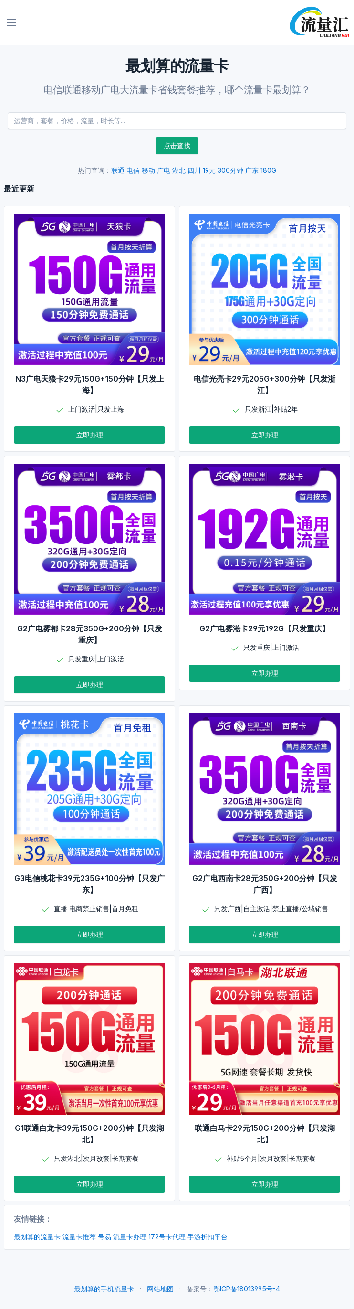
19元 (209, 170)
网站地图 (160, 1289)
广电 (163, 170)
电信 (133, 170)
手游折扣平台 (207, 1237)
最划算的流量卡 (37, 1237)
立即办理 (89, 435)
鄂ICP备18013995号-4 (246, 1289)
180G (268, 170)
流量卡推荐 (79, 1237)
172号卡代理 (167, 1237)
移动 (148, 170)
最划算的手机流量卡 (104, 1289)
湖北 (179, 170)
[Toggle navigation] (11, 22)
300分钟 (230, 170)
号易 (104, 1237)
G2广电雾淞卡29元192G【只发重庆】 (264, 628)
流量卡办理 (129, 1237)
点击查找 (177, 145)
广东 (252, 170)
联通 (118, 170)
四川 (194, 170)
